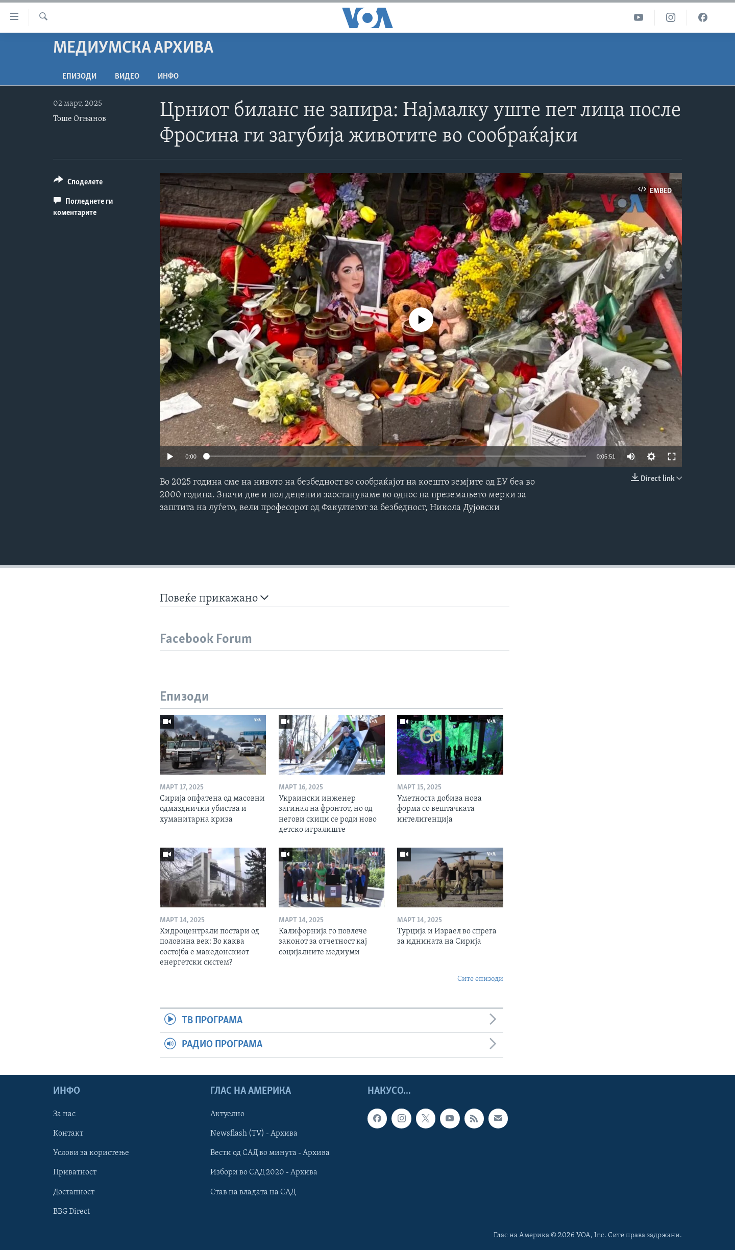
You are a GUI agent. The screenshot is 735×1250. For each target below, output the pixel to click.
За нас (64, 1114)
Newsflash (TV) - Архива (254, 1133)
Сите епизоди (480, 979)
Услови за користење (91, 1153)
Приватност (74, 1172)
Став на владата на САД (253, 1192)
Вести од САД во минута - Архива (270, 1153)
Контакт (68, 1133)
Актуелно (227, 1114)
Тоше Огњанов (79, 119)
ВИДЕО (127, 77)
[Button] (78, 183)
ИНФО (168, 77)
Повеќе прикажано (214, 598)
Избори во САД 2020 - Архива (263, 1172)
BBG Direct (71, 1211)
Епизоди (79, 77)
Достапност (73, 1192)
